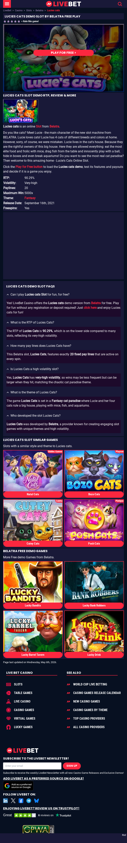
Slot (38, 126)
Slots (29, 10)
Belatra (39, 10)
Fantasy (30, 198)
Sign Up (71, 766)
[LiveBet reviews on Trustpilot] (40, 815)
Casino (19, 10)
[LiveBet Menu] (7, 4)
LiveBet (7, 10)
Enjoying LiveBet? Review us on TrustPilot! (41, 808)
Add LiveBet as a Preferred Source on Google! (43, 783)
